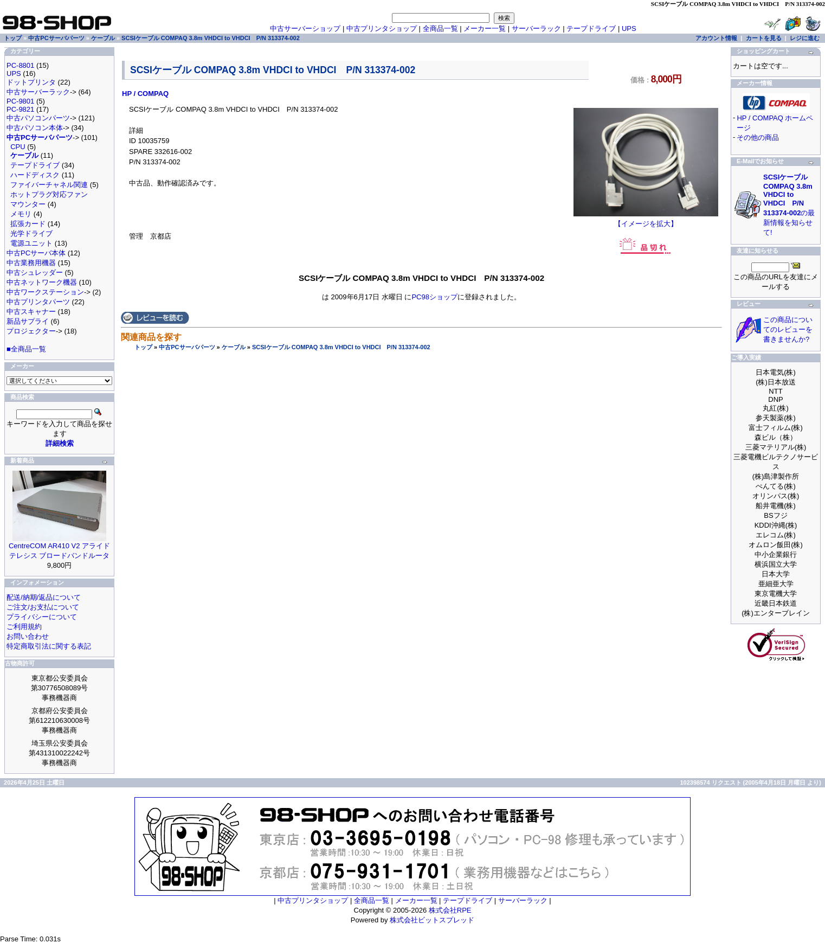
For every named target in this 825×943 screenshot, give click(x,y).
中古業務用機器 (31, 263)
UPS (629, 28)
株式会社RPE (450, 910)
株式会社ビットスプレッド (432, 920)
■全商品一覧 (26, 349)
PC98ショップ (434, 297)
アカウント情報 (716, 38)
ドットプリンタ (31, 82)
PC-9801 (20, 101)
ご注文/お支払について (43, 607)
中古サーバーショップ (305, 28)
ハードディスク (35, 175)
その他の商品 (758, 137)
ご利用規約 (24, 627)
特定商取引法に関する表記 (49, 646)
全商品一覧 (440, 28)
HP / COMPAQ (145, 93)
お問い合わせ (28, 636)
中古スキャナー (31, 311)
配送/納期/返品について (44, 597)
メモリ (20, 214)
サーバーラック (536, 28)
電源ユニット (31, 243)
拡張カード (28, 224)
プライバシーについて (42, 617)
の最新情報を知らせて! (789, 204)
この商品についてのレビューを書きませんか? (788, 329)
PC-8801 (20, 65)
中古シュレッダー (35, 272)
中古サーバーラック (38, 92)
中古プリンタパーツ (38, 302)
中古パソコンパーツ (38, 118)
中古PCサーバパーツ (187, 347)
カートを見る (764, 38)
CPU (17, 147)
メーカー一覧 (484, 28)
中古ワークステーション (45, 292)
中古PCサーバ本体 (36, 253)
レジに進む (805, 38)
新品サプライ (28, 321)
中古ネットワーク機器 (42, 282)
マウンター (28, 204)
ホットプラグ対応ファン (49, 194)
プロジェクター (31, 331)
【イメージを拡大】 (645, 220)
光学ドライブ (31, 233)
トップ (143, 347)
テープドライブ (591, 28)
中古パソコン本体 (35, 128)
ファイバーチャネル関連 (49, 185)
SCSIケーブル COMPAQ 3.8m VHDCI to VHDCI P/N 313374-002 (341, 347)
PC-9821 (20, 109)
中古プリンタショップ (381, 28)
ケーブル (234, 347)
